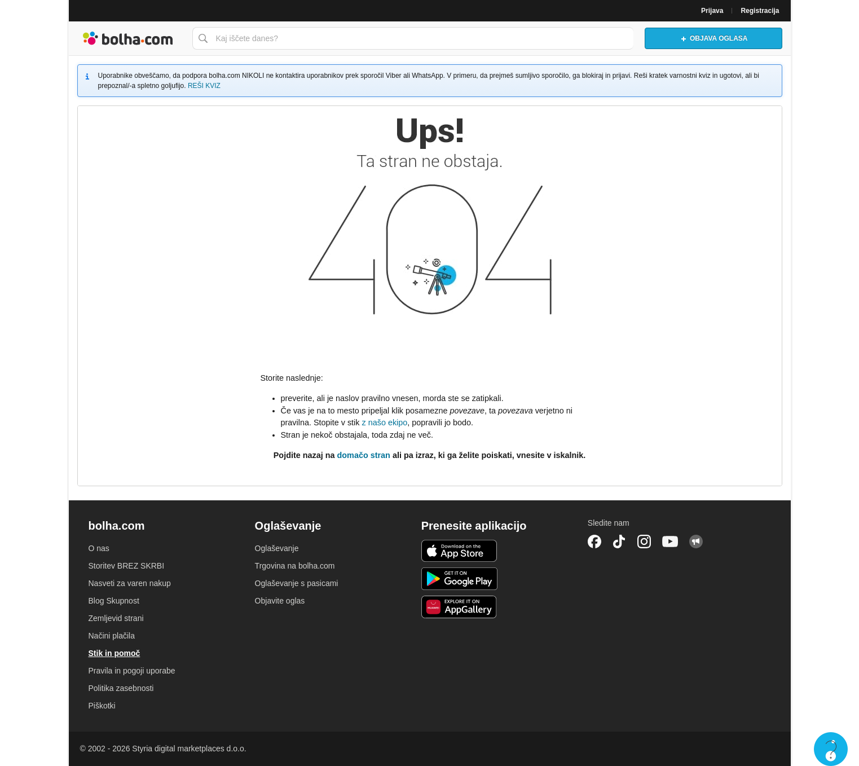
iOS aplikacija (459, 551)
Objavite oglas (280, 600)
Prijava (712, 11)
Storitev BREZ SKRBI (127, 565)
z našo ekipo (384, 422)
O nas (99, 548)
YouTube (670, 541)
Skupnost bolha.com (696, 541)
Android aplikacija (459, 578)
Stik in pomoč (114, 653)
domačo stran (363, 455)
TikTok (619, 541)
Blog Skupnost (114, 600)
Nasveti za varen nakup (130, 583)
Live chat (831, 749)
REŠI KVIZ (204, 86)
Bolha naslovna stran (127, 38)
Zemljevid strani (116, 618)
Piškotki (102, 705)
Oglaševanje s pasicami (296, 583)
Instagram (644, 541)
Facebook (594, 541)
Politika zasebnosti (121, 688)
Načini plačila (112, 635)
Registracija (760, 11)
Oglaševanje (277, 548)
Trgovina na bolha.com (295, 565)
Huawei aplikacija (459, 607)
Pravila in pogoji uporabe (132, 670)
